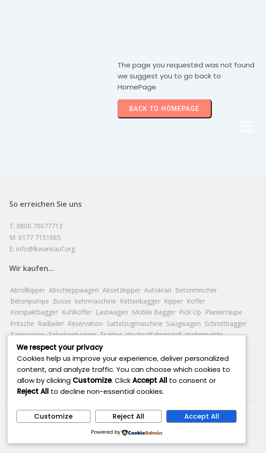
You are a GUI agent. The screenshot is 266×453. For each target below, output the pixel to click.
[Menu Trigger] (246, 126)
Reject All (128, 416)
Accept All (201, 416)
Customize (53, 416)
